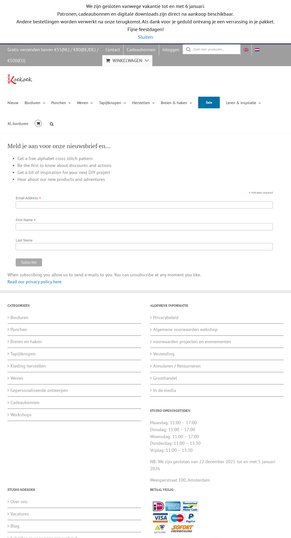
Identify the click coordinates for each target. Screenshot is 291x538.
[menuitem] (245, 49)
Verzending (164, 354)
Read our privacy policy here (34, 282)
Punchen (18, 329)
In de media (164, 390)
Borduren (19, 317)
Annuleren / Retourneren (177, 366)
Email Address (28, 198)
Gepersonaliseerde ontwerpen (39, 390)
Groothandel (165, 378)
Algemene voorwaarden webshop (185, 329)
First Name (26, 220)
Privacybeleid (165, 317)
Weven (16, 378)
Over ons (19, 501)
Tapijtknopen (23, 354)
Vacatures (19, 514)
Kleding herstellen (28, 366)
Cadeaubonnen (24, 402)
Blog (14, 526)
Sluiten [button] (145, 37)
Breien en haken (26, 341)
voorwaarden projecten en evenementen (192, 341)
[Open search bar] (51, 123)
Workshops (21, 414)
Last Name (24, 240)
